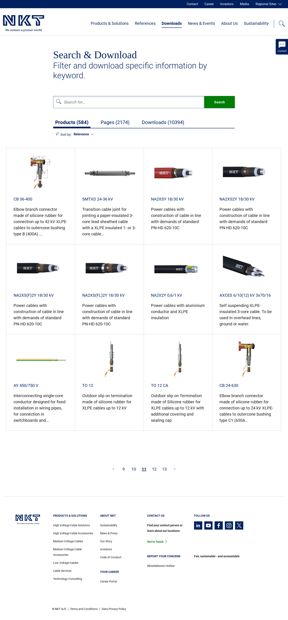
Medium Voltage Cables (68, 541)
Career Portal (108, 581)
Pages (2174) (115, 122)
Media (244, 4)
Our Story (106, 541)
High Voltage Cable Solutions (71, 525)
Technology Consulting (67, 578)
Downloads (172, 23)
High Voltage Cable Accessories (73, 533)
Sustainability (256, 23)
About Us (229, 23)
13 (164, 469)
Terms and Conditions (84, 609)
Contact (192, 4)
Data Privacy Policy (114, 609)
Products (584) (71, 122)
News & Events (201, 23)
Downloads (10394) (163, 122)
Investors (226, 4)
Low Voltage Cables (65, 562)
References (145, 23)
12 (154, 469)
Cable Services (62, 570)
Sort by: (66, 135)
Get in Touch (155, 541)
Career (209, 4)
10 (133, 469)
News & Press (109, 533)
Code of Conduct (110, 557)
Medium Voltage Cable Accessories (67, 552)
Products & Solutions (110, 23)
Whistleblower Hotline (161, 566)
